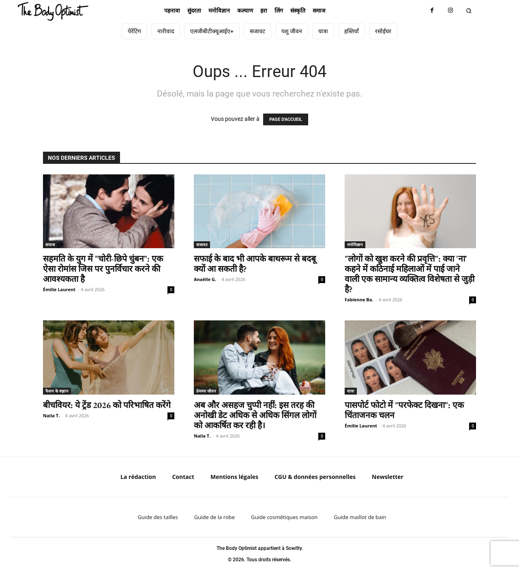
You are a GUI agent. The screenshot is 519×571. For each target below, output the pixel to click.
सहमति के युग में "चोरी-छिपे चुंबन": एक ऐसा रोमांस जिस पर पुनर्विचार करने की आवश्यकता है (103, 268)
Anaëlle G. (205, 279)
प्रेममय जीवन (206, 391)
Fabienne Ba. (359, 299)
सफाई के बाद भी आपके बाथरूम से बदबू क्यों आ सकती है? (255, 263)
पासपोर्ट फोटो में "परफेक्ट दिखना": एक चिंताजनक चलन (404, 410)
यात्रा (350, 391)
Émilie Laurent (59, 289)
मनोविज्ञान (355, 244)
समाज (50, 244)
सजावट (202, 244)
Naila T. (51, 415)
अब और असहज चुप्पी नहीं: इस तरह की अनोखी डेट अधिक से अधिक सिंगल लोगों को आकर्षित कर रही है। (255, 415)
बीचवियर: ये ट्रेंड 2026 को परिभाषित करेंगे (107, 404)
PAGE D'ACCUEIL (285, 119)
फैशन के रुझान (57, 391)
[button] (468, 11)
